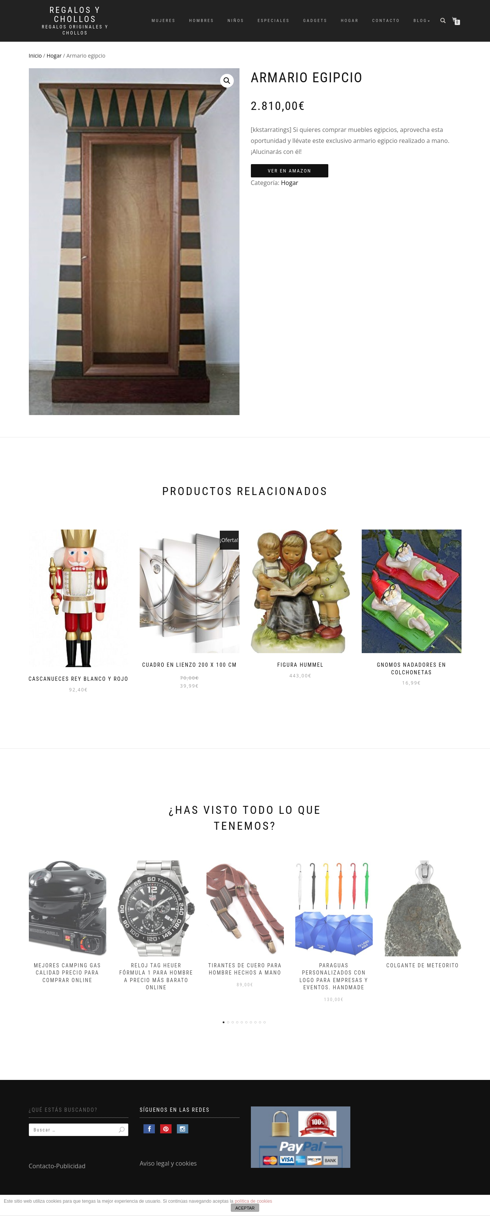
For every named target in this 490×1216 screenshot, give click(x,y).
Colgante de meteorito (422, 965)
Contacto (386, 20)
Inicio (35, 55)
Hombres (201, 20)
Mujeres (163, 20)
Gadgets (315, 20)
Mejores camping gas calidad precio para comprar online (67, 972)
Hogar (350, 20)
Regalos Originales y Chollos (75, 30)
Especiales (274, 20)
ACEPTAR (245, 1208)
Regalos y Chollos (75, 15)
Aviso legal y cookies (168, 1163)
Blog (420, 20)
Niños (236, 20)
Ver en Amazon (290, 171)
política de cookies (253, 1201)
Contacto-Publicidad (57, 1166)
